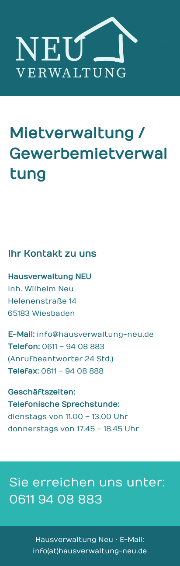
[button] (166, 48)
